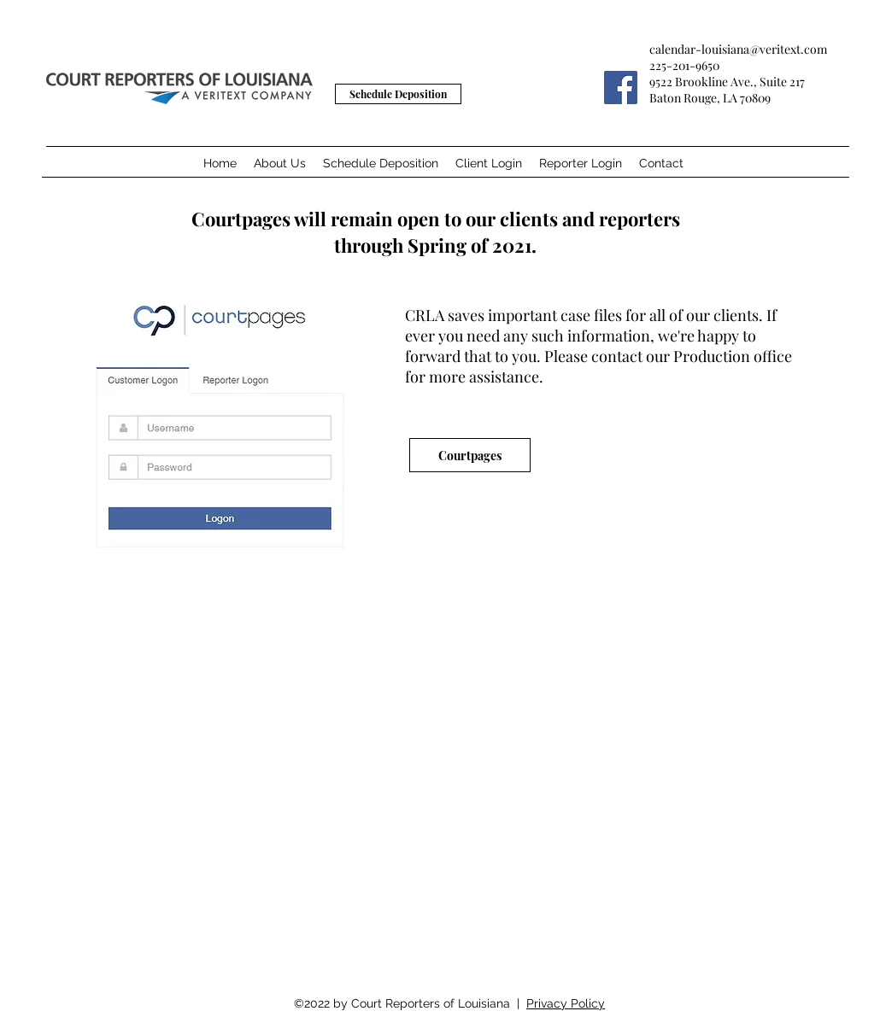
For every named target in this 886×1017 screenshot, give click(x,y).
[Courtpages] (470, 455)
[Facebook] (620, 87)
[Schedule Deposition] (398, 94)
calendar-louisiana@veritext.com (738, 49)
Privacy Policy (565, 1003)
